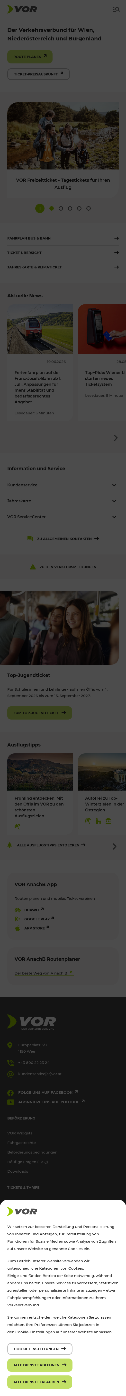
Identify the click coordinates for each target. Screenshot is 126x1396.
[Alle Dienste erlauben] (39, 1382)
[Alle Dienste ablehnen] (39, 1365)
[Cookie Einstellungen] (39, 1349)
